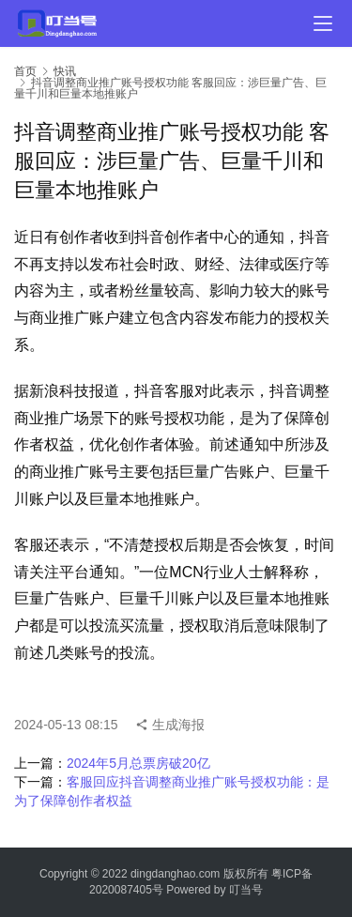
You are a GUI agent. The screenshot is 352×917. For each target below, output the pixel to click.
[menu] (323, 23)
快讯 (65, 71)
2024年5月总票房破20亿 (138, 763)
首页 (25, 71)
